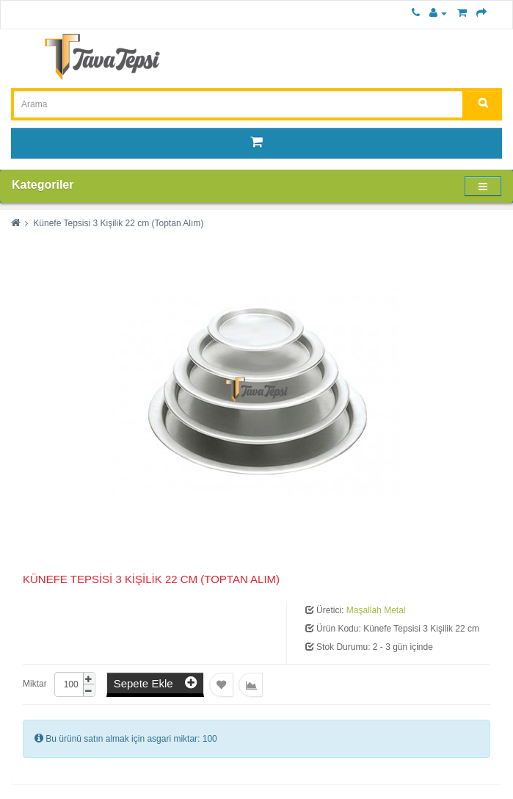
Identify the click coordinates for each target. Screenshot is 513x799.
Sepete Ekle (155, 683)
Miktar (35, 684)
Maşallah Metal (376, 610)
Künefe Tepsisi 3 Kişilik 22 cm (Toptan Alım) (118, 223)
